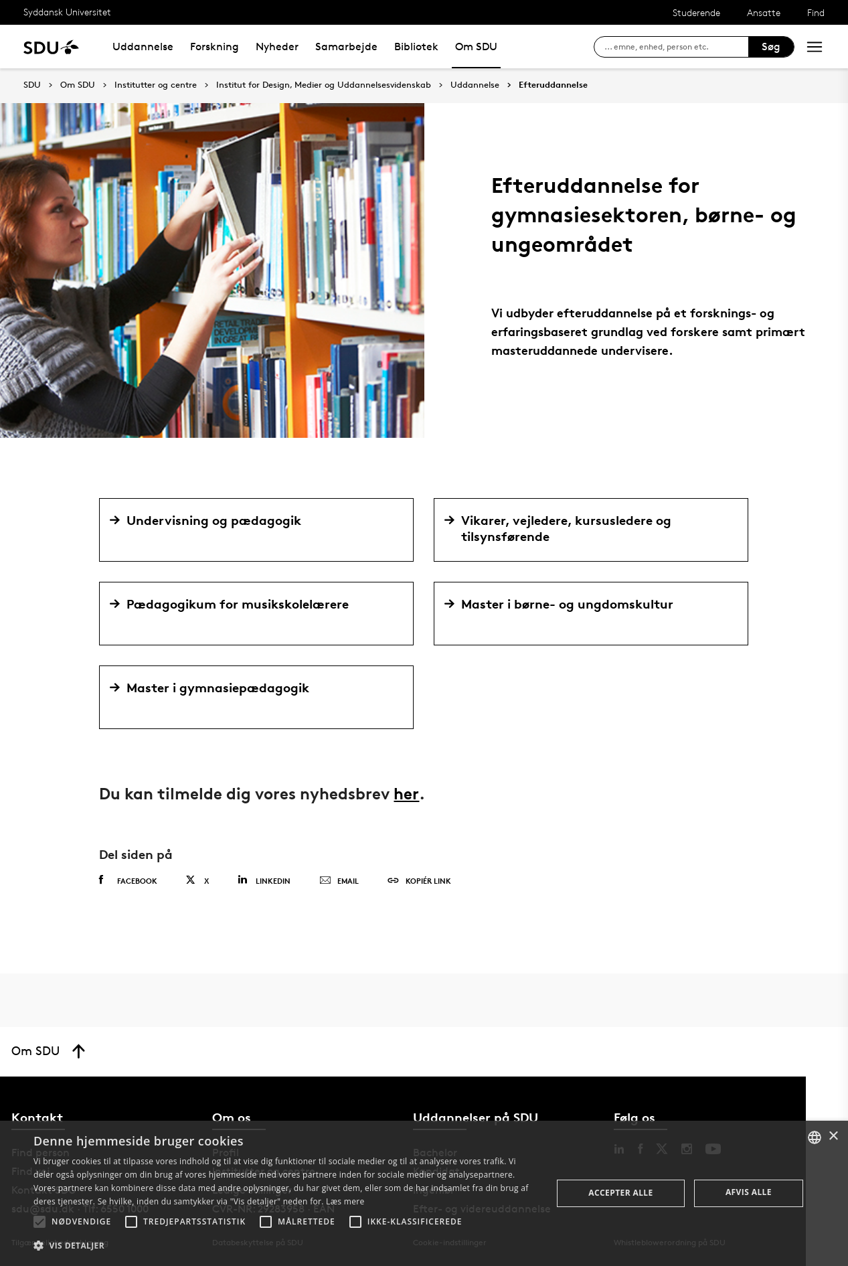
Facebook (128, 880)
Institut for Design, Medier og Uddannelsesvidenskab (323, 85)
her (406, 793)
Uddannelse (142, 46)
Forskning (214, 46)
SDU (32, 84)
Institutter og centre (155, 85)
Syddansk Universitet (67, 11)
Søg (771, 46)
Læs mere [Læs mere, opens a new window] (345, 1201)
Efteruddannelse (553, 85)
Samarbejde (346, 46)
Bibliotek (416, 46)
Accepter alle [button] (620, 1192)
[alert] (424, 1193)
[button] (39, 1221)
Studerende (696, 12)
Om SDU (476, 46)
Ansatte (763, 12)
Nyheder (277, 46)
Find (816, 12)
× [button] (833, 1136)
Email (339, 881)
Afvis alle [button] (749, 1192)
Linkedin (264, 880)
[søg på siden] (676, 47)
